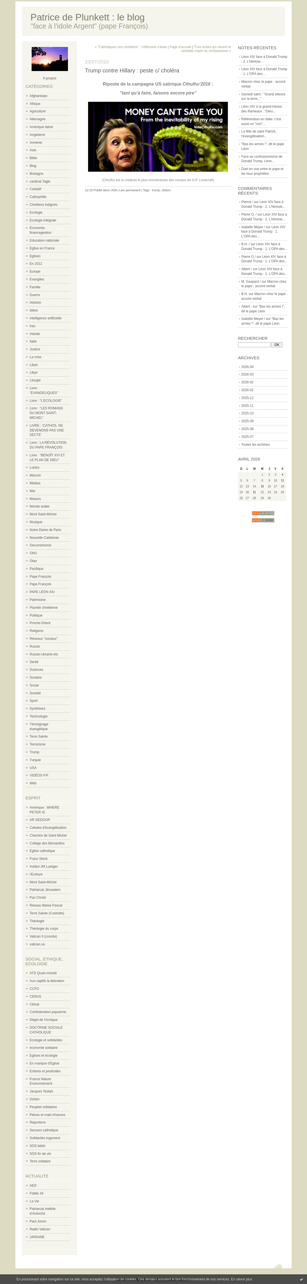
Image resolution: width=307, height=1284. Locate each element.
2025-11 (247, 406)
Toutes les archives (255, 445)
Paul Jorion (38, 1221)
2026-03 (247, 374)
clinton (166, 190)
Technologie (39, 716)
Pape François (40, 577)
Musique (36, 522)
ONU (33, 553)
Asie (33, 150)
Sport (34, 701)
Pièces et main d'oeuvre (47, 1115)
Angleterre (37, 135)
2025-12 (247, 398)
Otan (33, 561)
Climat (34, 1004)
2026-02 (247, 382)
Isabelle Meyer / (253, 227)
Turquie (35, 760)
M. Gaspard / (251, 282)
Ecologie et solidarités (46, 1040)
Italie (33, 341)
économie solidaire (44, 1048)
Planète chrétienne (44, 608)
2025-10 (247, 413)
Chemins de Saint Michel (48, 835)
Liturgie (35, 380)
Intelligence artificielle (46, 318)
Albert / (246, 269)
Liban (34, 365)
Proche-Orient (40, 623)
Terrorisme (38, 744)
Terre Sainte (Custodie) (47, 913)
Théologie (37, 921)
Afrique (35, 104)
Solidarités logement (45, 1138)
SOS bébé (37, 1146)
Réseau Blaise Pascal (46, 905)
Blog (33, 166)
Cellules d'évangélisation (48, 828)
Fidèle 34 (36, 1193)
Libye (34, 372)
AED (33, 1186)
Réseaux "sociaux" (44, 639)
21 (254, 492)
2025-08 (247, 429)
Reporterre (38, 1122)
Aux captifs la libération (47, 981)
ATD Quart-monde (43, 973)
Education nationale (44, 240)
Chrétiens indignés (43, 205)
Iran (33, 326)
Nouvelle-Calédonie (44, 538)
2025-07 (247, 437)
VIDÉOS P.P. (39, 775)
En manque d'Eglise (44, 1063)
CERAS (35, 997)
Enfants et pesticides (45, 1071)
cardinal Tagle (40, 181)
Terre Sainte (39, 736)
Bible (33, 158)
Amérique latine (41, 127)
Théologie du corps (44, 929)
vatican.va (37, 944)
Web (33, 783)
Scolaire (36, 677)
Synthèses (37, 709)
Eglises (35, 256)
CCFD (34, 989)
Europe (35, 271)
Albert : (246, 306)
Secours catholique (44, 1130)
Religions (36, 631)
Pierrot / (247, 202)
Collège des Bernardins (47, 843)
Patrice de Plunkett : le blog (87, 17)
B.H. (244, 294)
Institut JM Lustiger (44, 866)
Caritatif (35, 189)
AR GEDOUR (40, 820)
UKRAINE (37, 1237)
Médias (35, 483)
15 (262, 486)
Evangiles (37, 279)
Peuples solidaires (43, 1107)
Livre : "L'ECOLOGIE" (46, 401)
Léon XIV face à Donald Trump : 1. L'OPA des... (263, 232)
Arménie (36, 143)
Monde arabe (39, 506)
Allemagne (38, 119)
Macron (35, 475)
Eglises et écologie (44, 1056)
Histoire (35, 303)
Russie (35, 646)
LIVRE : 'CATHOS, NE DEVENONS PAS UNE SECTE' (47, 430)
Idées (34, 310)
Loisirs (34, 467)
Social (34, 685)
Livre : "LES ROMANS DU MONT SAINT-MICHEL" (46, 413)
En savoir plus (241, 1279)
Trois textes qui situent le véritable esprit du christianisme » (206, 49)
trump (156, 190)
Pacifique (36, 569)
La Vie (34, 1201)
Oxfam (34, 1099)
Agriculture (38, 111)
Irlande (35, 334)
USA (33, 768)
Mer (33, 491)
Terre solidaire (40, 1161)
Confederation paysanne (48, 1012)
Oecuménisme (40, 545)
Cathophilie (38, 197)
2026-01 (247, 390)
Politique (36, 615)
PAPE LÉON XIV (42, 592)
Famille (35, 287)
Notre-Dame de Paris (45, 530)
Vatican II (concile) (43, 936)
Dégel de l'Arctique (44, 1020)
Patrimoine (38, 600)
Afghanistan (38, 96)
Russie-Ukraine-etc (44, 654)
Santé (34, 662)
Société (35, 693)
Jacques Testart (41, 1091)
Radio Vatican (40, 1229)
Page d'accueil (180, 47)
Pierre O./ (248, 257)
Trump (34, 752)
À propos (49, 78)
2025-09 (247, 421)
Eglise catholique (42, 851)
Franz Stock (39, 859)
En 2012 (36, 264)
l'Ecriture (36, 874)
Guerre (35, 295)
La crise (35, 357)
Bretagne (36, 174)
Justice (35, 349)
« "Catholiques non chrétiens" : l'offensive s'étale (131, 47)
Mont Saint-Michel (43, 514)
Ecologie (36, 212)
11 (282, 480)
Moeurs (35, 499)
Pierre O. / (249, 214)
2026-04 (247, 367)
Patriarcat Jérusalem (45, 890)
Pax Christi (38, 898)
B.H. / (245, 244)
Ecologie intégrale (43, 220)
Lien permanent (129, 190)
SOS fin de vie (40, 1154)
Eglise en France (42, 248)
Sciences (36, 670)
